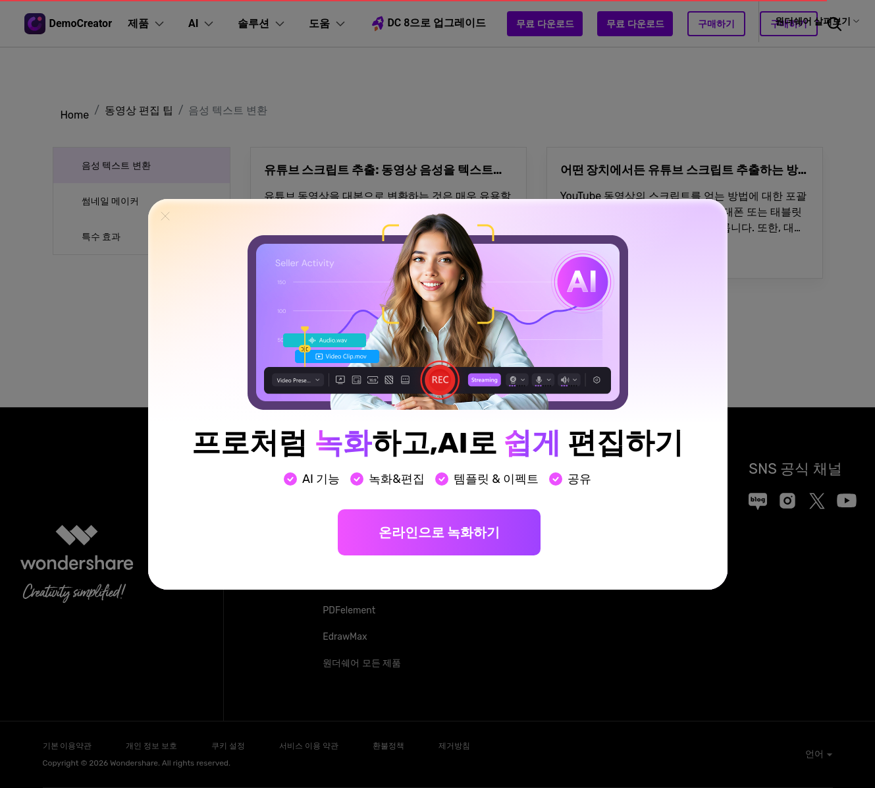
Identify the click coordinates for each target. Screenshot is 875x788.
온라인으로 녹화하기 (439, 532)
